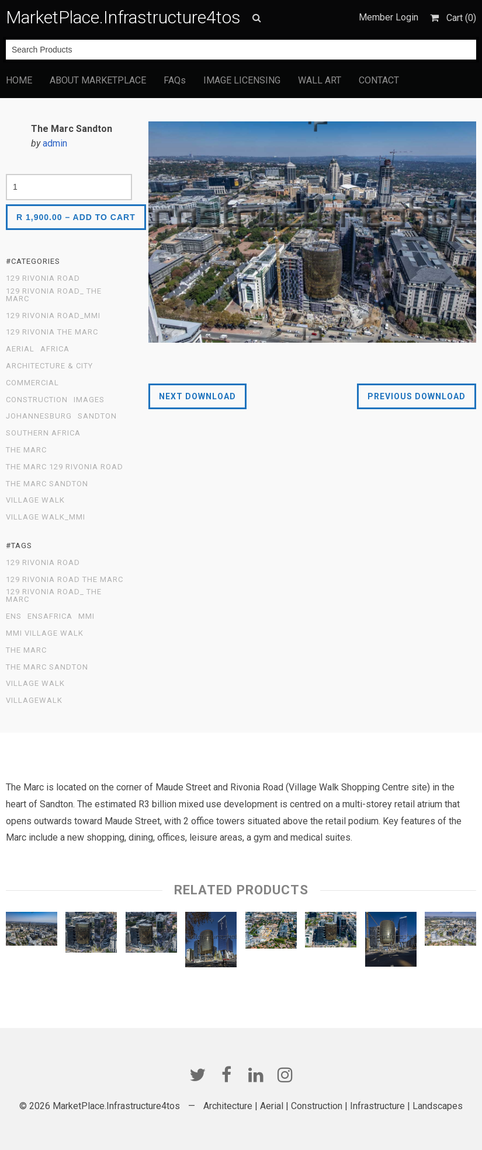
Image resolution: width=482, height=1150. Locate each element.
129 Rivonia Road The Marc (64, 580)
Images (89, 400)
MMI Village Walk (45, 633)
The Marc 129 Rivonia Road (64, 467)
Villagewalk (34, 700)
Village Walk (35, 500)
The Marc (26, 450)
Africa (55, 349)
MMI (86, 616)
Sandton (97, 416)
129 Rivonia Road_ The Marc (54, 295)
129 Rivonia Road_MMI (53, 316)
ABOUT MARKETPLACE (98, 80)
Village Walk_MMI (45, 517)
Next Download (197, 396)
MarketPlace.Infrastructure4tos (123, 17)
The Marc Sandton (47, 484)
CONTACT (379, 80)
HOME (19, 80)
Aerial (20, 349)
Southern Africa (43, 433)
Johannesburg (39, 416)
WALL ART (319, 80)
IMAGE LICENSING (241, 80)
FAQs (175, 80)
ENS (14, 616)
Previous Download (416, 396)
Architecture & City (49, 366)
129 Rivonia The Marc (52, 332)
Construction (37, 400)
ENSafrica (49, 616)
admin (55, 143)
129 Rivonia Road (43, 278)
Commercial (32, 383)
